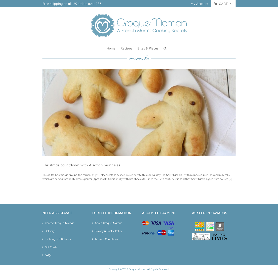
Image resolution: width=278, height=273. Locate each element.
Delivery (50, 231)
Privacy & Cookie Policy (108, 231)
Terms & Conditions (106, 239)
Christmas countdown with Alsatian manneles (81, 165)
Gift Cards (51, 247)
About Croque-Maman (108, 223)
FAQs (48, 255)
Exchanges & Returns (58, 239)
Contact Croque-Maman (59, 223)
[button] (165, 48)
